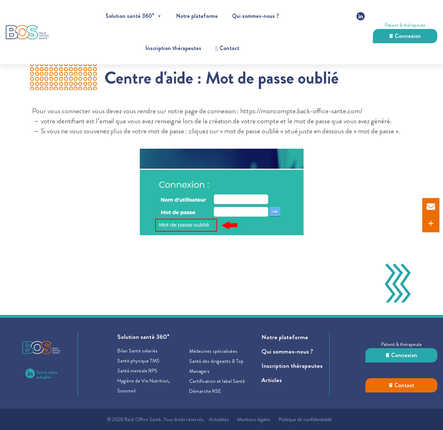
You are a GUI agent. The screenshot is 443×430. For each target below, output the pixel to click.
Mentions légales (253, 419)
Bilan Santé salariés (137, 350)
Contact (401, 385)
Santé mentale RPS (137, 370)
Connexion (405, 36)
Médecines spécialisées (213, 351)
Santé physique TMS (138, 360)
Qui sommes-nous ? (255, 16)
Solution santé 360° (133, 16)
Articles (271, 380)
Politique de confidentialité (305, 419)
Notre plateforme (197, 16)
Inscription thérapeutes (173, 48)
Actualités (218, 419)
